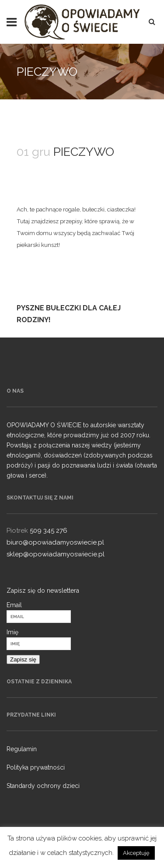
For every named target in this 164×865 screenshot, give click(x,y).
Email (14, 604)
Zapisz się (23, 659)
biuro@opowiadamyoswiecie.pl (55, 542)
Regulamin (22, 748)
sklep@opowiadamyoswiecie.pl (56, 554)
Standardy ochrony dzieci (43, 785)
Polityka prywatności (36, 767)
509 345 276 (48, 530)
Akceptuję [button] (136, 853)
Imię (12, 632)
